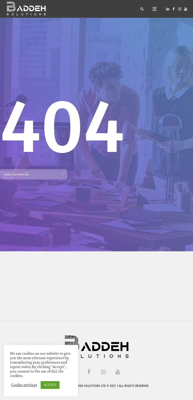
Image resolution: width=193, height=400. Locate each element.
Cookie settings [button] (24, 385)
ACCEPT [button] (50, 385)
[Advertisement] (96, 286)
